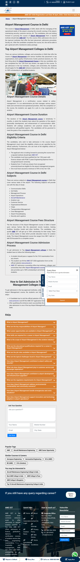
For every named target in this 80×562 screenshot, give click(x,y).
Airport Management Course (29, 61)
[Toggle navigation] (73, 10)
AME (13, 232)
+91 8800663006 (53, 2)
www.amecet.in (26, 263)
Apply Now (43, 280)
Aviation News (26, 532)
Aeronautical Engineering (33, 459)
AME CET (22, 38)
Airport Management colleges (35, 250)
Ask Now (12, 435)
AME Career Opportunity (46, 450)
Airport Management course (32, 119)
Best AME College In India (15, 476)
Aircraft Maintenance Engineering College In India (22, 472)
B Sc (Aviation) (21, 463)
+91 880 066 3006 (49, 530)
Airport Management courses (37, 180)
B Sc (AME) (48, 459)
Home (8, 19)
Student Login (69, 2)
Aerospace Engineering (14, 459)
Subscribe (64, 540)
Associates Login (27, 521)
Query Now (70, 495)
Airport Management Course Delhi (24, 19)
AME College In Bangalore (15, 480)
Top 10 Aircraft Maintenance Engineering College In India (25, 484)
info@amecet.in (47, 535)
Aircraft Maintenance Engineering (24, 450)
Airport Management (22, 29)
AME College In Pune (33, 476)
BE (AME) (10, 463)
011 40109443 (47, 532)
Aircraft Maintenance (18, 198)
